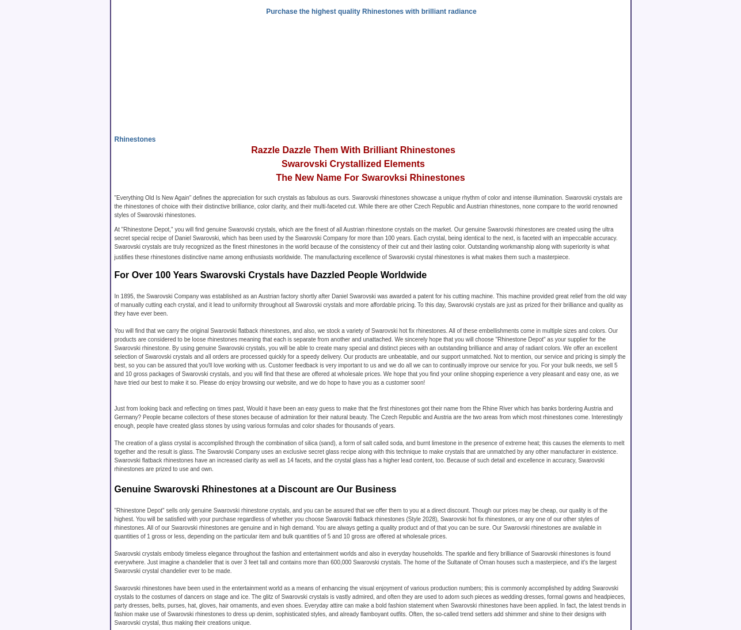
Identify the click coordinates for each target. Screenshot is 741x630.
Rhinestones (135, 139)
